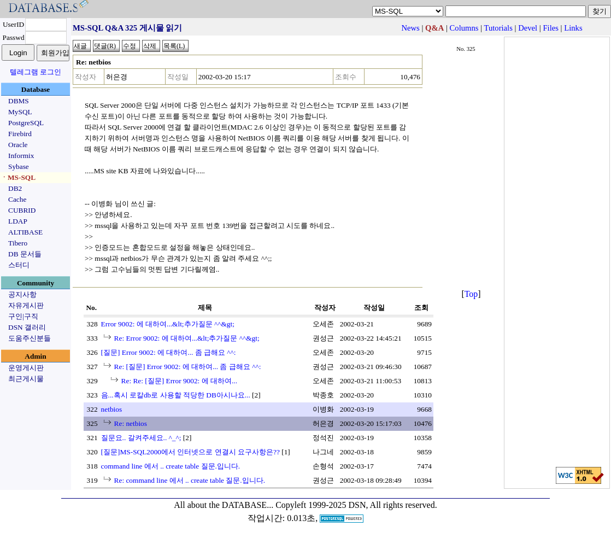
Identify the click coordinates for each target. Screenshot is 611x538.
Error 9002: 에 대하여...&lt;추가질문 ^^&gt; (167, 324)
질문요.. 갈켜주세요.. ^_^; (141, 438)
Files (551, 28)
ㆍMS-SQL (18, 177)
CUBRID (22, 210)
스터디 (19, 265)
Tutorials (498, 28)
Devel (527, 28)
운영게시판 (26, 368)
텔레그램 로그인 (35, 72)
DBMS (18, 101)
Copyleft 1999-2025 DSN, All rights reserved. (356, 505)
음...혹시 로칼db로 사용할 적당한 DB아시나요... (175, 395)
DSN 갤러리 (27, 327)
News (410, 28)
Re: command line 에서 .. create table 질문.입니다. (189, 480)
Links (573, 28)
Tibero (17, 243)
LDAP (17, 221)
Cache (17, 199)
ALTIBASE (25, 232)
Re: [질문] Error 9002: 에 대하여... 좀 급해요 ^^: (187, 366)
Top (471, 294)
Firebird (20, 134)
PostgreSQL (26, 123)
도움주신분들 (29, 338)
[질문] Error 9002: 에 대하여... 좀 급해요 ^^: (168, 352)
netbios (111, 409)
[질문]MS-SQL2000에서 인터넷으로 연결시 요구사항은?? (190, 452)
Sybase (18, 166)
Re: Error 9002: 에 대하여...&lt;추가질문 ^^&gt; (187, 338)
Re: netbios (130, 423)
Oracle (18, 145)
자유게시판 (26, 305)
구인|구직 (23, 316)
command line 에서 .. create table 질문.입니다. (170, 466)
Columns (464, 28)
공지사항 (22, 294)
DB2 (15, 188)
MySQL (20, 112)
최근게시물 (26, 379)
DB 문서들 (25, 254)
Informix (21, 155)
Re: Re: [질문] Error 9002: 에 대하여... (179, 381)
